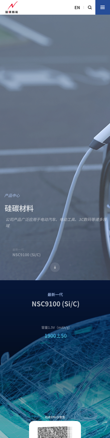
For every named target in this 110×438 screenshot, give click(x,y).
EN (77, 7)
